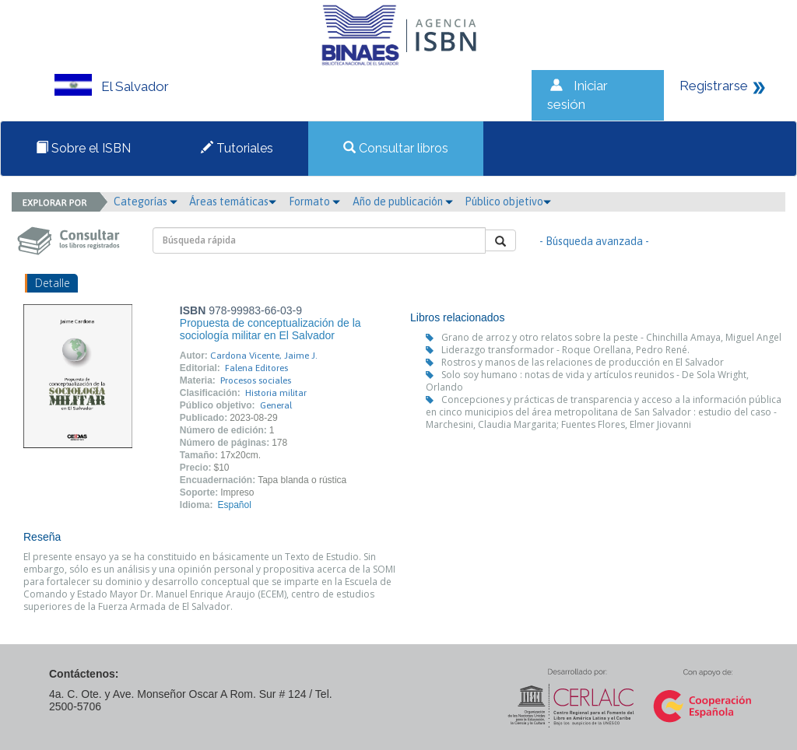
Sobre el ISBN (83, 148)
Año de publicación (403, 201)
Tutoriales (237, 148)
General (276, 405)
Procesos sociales (255, 380)
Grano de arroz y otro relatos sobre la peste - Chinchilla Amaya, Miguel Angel (611, 337)
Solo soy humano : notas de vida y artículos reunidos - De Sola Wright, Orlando (587, 381)
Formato (314, 201)
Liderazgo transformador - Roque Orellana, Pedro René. (565, 349)
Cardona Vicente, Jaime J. (264, 355)
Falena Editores (256, 368)
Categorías (145, 201)
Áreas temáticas (232, 201)
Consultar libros (395, 148)
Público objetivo (508, 201)
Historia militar (276, 392)
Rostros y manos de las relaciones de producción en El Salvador (582, 362)
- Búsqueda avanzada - (594, 241)
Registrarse (713, 85)
